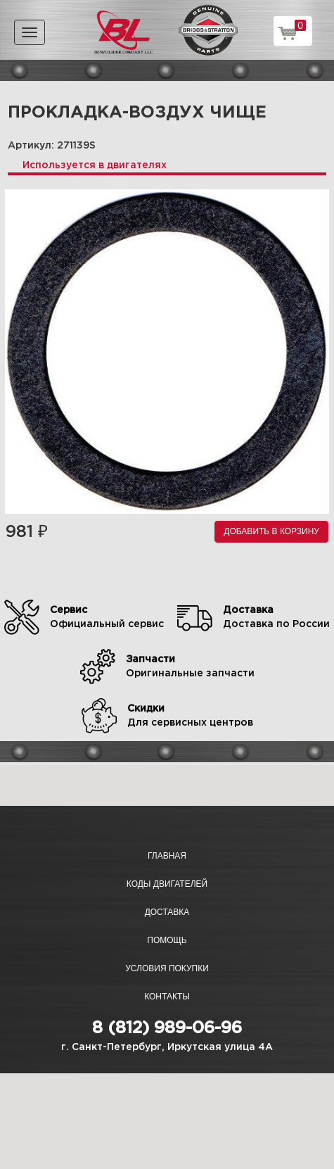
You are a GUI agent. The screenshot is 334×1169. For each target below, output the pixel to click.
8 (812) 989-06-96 (167, 1028)
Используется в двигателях (95, 165)
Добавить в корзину (271, 531)
